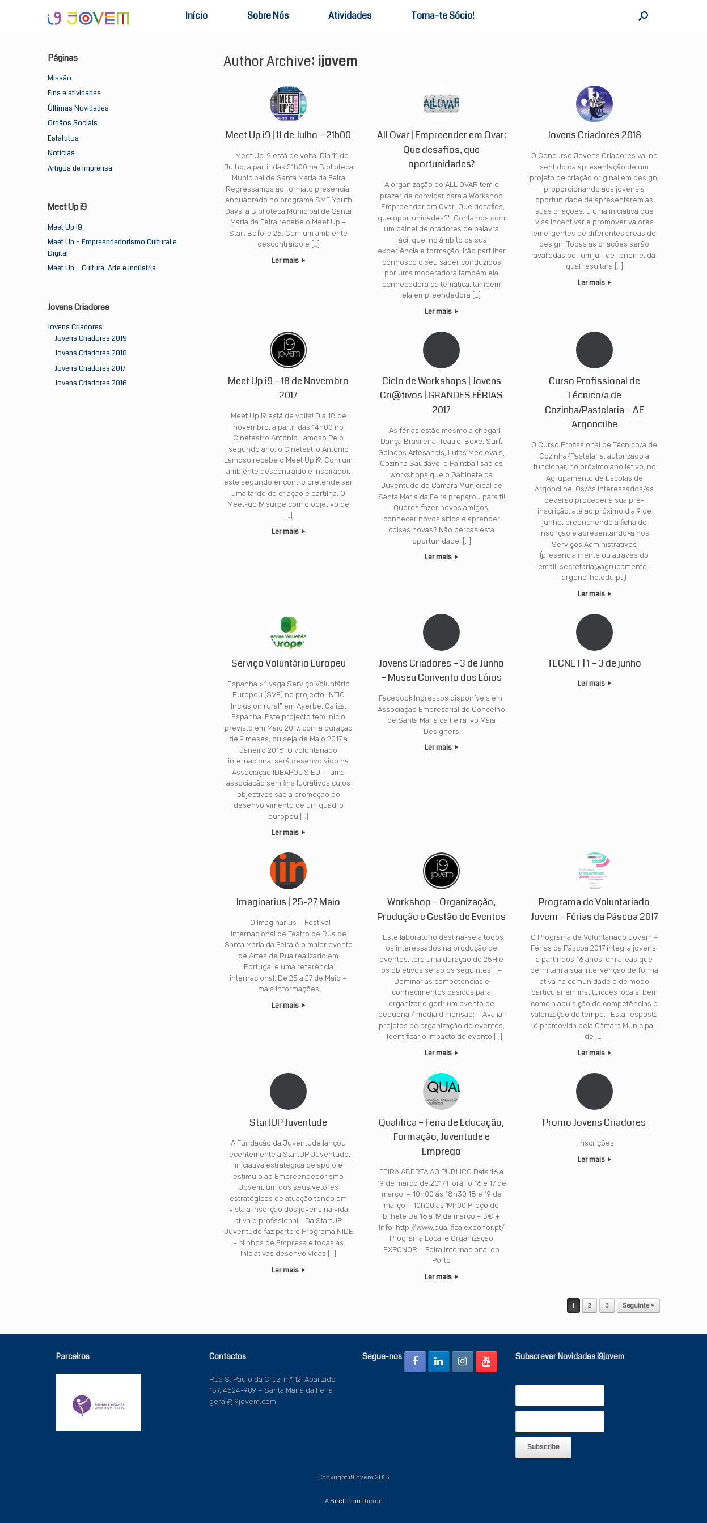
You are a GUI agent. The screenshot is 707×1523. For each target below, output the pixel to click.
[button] (643, 16)
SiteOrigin (345, 1500)
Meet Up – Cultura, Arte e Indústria (102, 268)
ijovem (337, 61)
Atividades (349, 15)
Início (196, 15)
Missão (59, 78)
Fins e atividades (74, 93)
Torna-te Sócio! (443, 15)
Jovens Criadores (75, 327)
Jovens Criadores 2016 (91, 383)
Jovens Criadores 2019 (91, 338)
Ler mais (288, 261)
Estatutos (63, 138)
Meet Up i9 (65, 227)
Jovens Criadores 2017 (90, 368)
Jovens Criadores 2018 (91, 353)
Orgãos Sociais (73, 123)
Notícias (61, 153)
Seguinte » (638, 1305)
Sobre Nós (268, 15)
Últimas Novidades (78, 108)
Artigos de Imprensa (80, 168)
